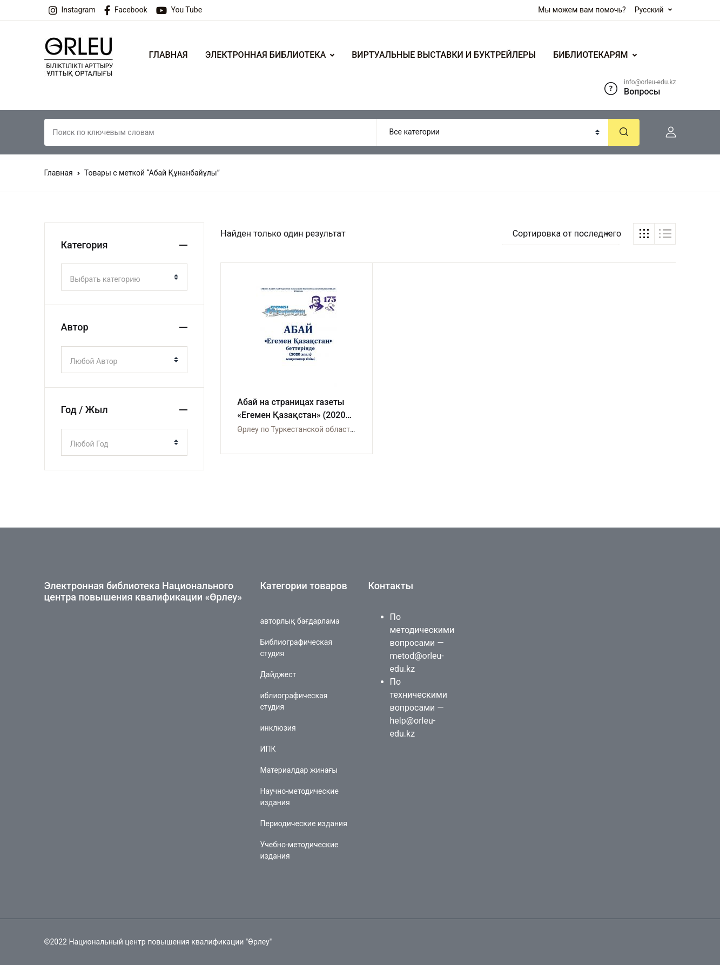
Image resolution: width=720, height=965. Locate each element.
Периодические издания (303, 823)
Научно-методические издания (299, 797)
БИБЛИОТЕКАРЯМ (590, 55)
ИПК (268, 749)
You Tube (179, 10)
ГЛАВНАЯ (168, 55)
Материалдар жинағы (299, 770)
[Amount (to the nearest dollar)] (210, 132)
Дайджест (278, 674)
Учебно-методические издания (299, 850)
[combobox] (124, 277)
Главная (58, 172)
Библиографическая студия (296, 648)
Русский (649, 9)
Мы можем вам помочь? (581, 9)
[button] (666, 132)
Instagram (72, 10)
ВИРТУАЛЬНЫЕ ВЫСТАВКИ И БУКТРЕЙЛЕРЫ (444, 55)
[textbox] (120, 279)
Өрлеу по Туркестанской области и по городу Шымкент (335, 429)
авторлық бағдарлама (300, 621)
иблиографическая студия (294, 701)
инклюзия (278, 728)
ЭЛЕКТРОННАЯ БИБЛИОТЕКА (265, 55)
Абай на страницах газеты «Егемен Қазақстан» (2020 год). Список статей (291, 415)
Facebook (125, 10)
